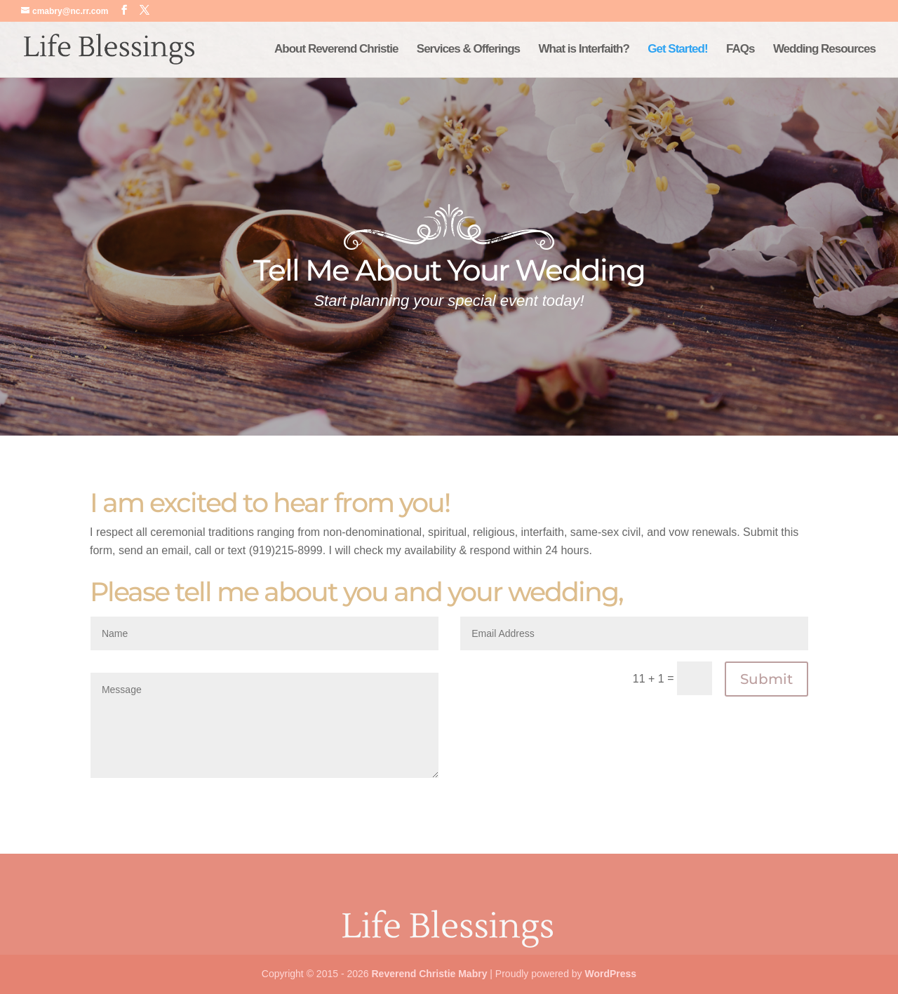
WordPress (610, 973)
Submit (766, 679)
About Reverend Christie (336, 49)
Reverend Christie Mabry (429, 973)
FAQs (740, 49)
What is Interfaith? (584, 49)
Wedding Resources (824, 49)
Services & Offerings (468, 49)
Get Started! (677, 49)
